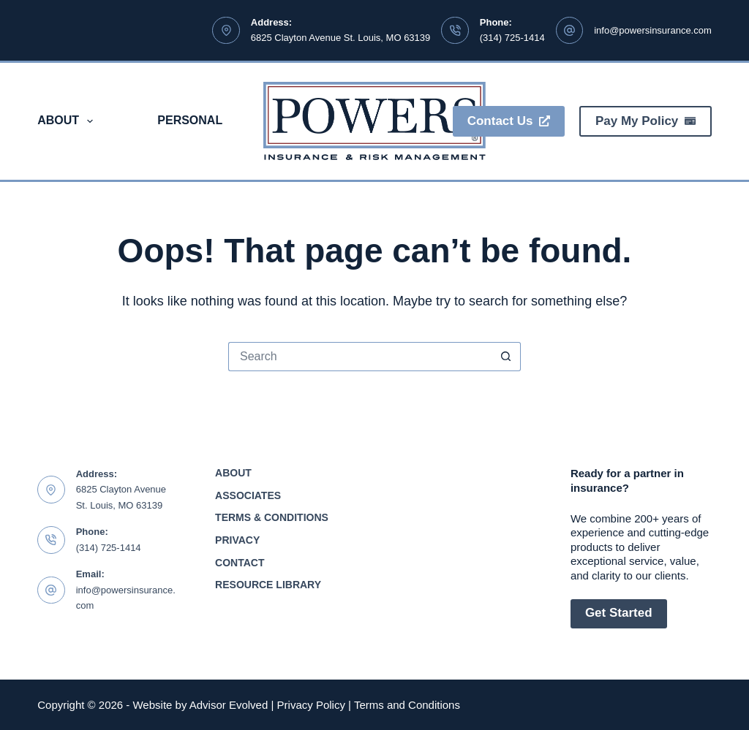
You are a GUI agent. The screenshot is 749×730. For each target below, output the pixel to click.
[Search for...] (360, 356)
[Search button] (506, 356)
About (68, 121)
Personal (189, 120)
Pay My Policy (645, 121)
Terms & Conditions (271, 517)
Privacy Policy (311, 705)
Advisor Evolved (228, 705)
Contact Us (508, 121)
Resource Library (268, 584)
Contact (239, 563)
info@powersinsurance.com (653, 30)
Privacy (237, 540)
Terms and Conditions (407, 705)
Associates (248, 495)
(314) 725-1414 (512, 37)
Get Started (618, 613)
